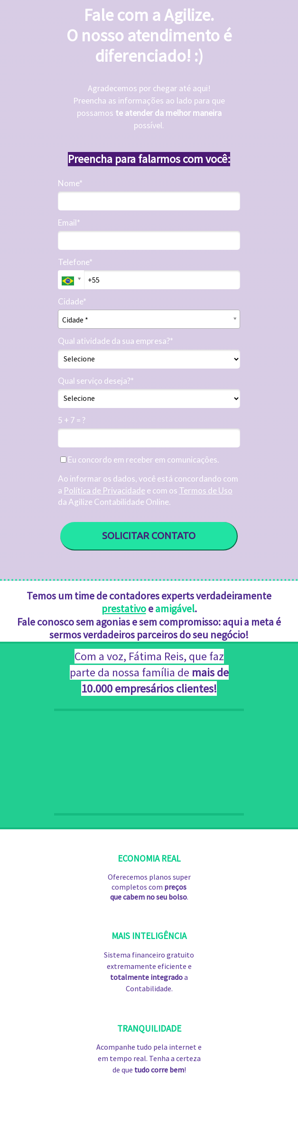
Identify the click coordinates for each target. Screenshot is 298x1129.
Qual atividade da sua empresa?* (115, 341)
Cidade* (72, 301)
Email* (69, 223)
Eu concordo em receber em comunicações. (139, 460)
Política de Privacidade (104, 490)
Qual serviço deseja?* (96, 381)
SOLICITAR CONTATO (149, 535)
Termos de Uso (206, 490)
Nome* (70, 183)
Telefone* (75, 262)
